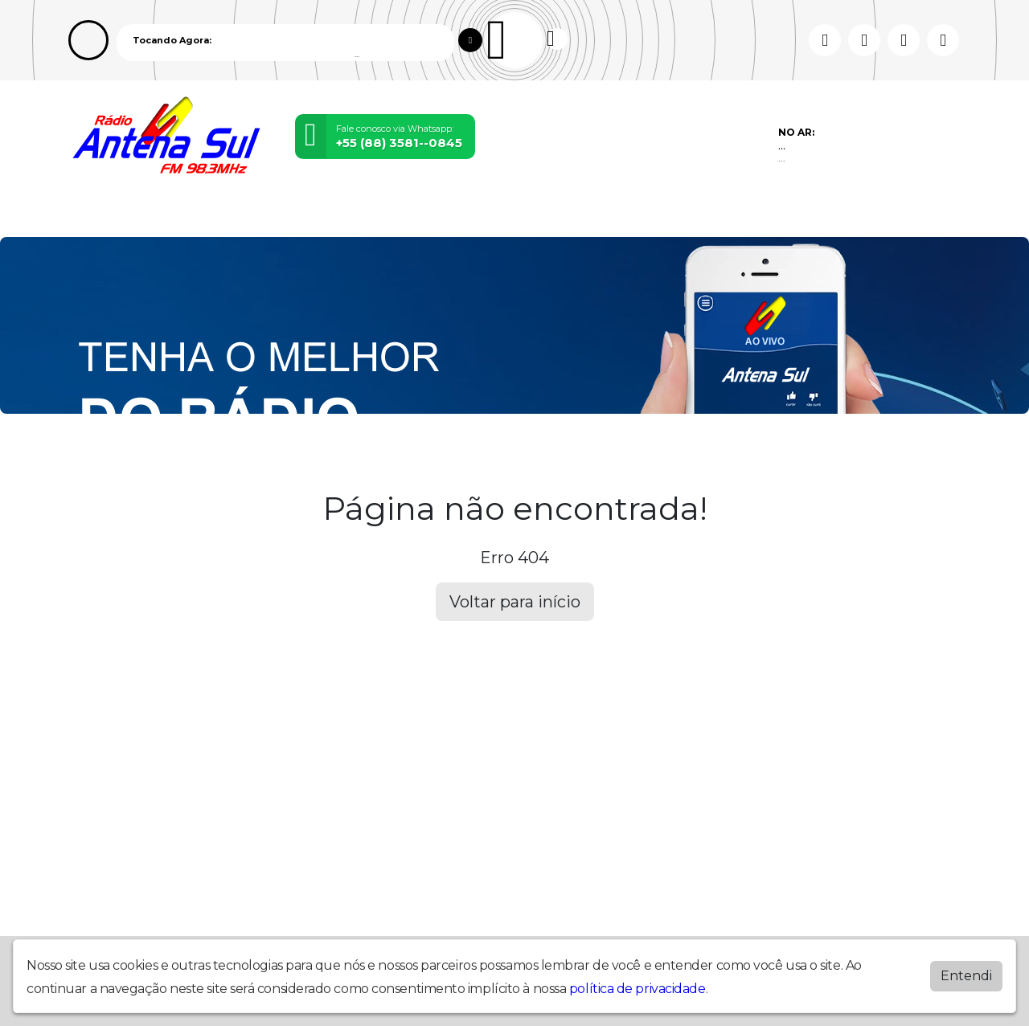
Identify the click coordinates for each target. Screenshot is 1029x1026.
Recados (525, 214)
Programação (164, 214)
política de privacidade (637, 988)
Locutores (310, 214)
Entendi (966, 975)
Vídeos (243, 214)
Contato (461, 214)
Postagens (388, 214)
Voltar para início (514, 601)
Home (90, 214)
